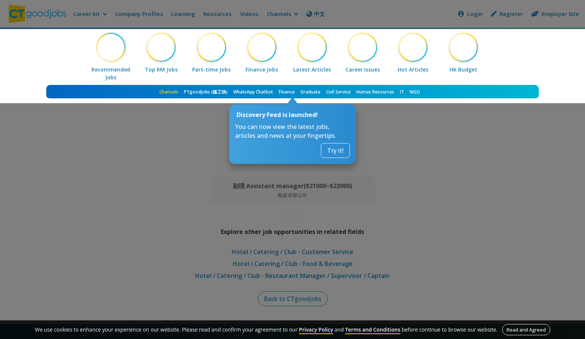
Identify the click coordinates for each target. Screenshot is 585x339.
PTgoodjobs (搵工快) (206, 92)
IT (402, 92)
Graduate (310, 92)
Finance (287, 92)
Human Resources (375, 92)
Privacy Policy (316, 329)
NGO (415, 92)
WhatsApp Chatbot (253, 92)
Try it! (335, 150)
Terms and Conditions (372, 329)
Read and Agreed (526, 329)
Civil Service (338, 92)
